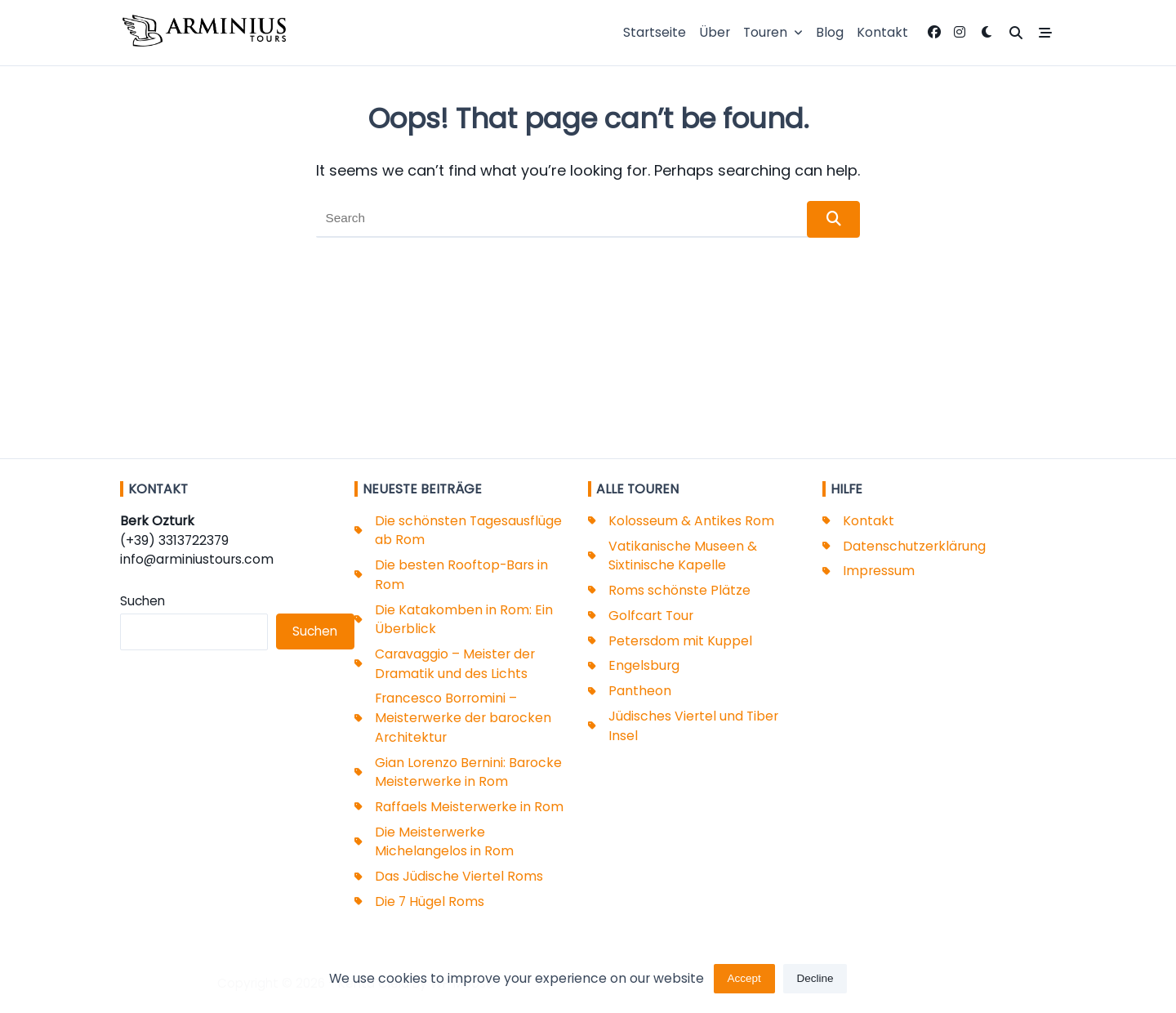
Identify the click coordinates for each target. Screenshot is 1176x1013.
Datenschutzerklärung (914, 546)
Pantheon (639, 690)
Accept (743, 986)
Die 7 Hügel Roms (429, 901)
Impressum (879, 570)
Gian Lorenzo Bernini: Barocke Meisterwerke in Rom (468, 772)
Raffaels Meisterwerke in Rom (469, 806)
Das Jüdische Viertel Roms (459, 876)
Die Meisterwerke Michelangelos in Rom (444, 842)
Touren (773, 32)
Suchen (142, 600)
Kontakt (882, 32)
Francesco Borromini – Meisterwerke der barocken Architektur (463, 717)
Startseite (654, 32)
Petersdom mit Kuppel (680, 640)
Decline (815, 986)
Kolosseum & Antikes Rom (691, 520)
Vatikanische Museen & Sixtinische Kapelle (682, 556)
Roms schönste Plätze (679, 590)
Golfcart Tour (650, 615)
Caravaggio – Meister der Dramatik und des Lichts (455, 664)
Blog (830, 32)
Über (714, 32)
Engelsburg (643, 665)
